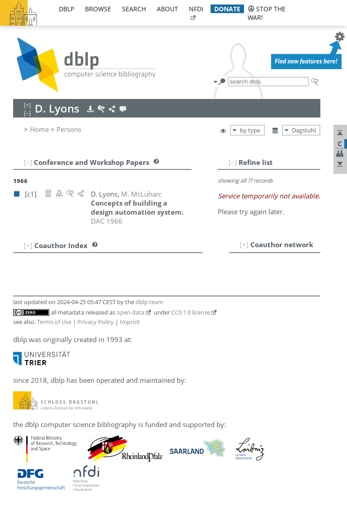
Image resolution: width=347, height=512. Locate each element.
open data (130, 312)
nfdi (196, 9)
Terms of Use (54, 322)
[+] (244, 244)
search (134, 9)
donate (227, 9)
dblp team (149, 302)
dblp (66, 9)
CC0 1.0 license (190, 312)
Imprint (130, 322)
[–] (233, 162)
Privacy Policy (95, 322)
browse (98, 9)
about (167, 9)
